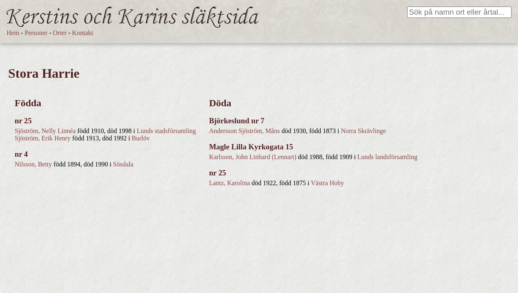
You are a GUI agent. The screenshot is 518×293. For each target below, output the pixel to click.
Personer (35, 32)
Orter (60, 32)
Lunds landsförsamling (387, 156)
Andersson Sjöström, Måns (244, 130)
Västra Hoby (327, 182)
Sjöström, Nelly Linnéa (45, 130)
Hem (13, 32)
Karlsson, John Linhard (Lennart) (252, 156)
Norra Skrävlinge (363, 130)
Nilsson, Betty (33, 164)
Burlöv (141, 138)
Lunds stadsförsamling (166, 130)
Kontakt (82, 32)
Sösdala (123, 164)
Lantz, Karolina (229, 182)
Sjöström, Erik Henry (43, 138)
